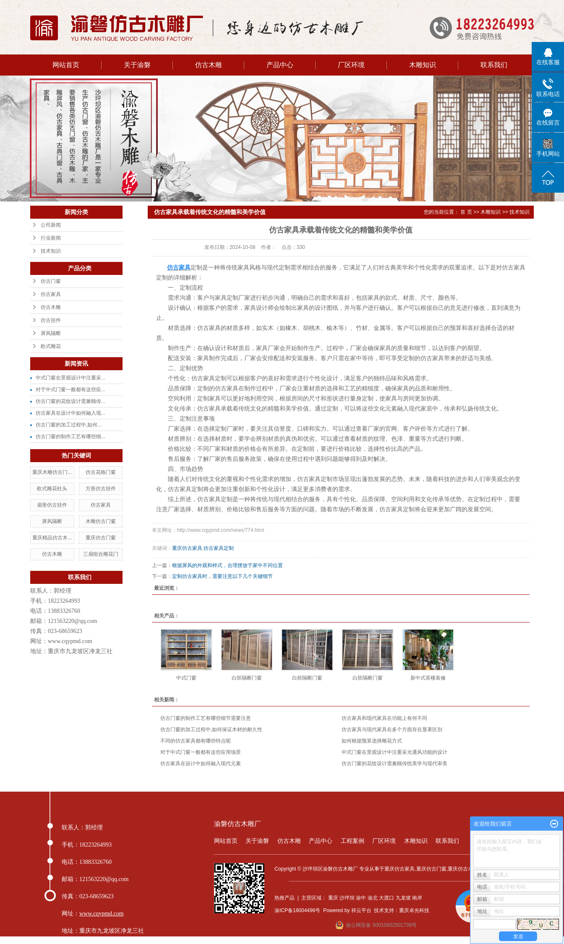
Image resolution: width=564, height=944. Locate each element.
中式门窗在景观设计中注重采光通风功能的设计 (394, 752)
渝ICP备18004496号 (297, 910)
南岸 (417, 898)
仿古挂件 (51, 320)
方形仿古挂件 (101, 489)
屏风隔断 (51, 333)
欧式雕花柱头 (52, 489)
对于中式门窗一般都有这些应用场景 (200, 752)
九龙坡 (403, 898)
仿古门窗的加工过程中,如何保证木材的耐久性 (211, 729)
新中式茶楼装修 (428, 678)
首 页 (466, 212)
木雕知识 (422, 64)
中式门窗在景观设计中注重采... (70, 378)
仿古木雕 (208, 64)
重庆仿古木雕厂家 (468, 869)
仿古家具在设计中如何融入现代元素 (200, 763)
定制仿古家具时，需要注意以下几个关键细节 (222, 576)
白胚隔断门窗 (247, 678)
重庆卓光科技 (414, 910)
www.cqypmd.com (70, 641)
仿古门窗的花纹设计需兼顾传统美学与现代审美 (394, 763)
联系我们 (493, 64)
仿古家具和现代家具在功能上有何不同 (384, 718)
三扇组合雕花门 (100, 554)
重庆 (333, 898)
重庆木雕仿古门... (52, 472)
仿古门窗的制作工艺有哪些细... (70, 436)
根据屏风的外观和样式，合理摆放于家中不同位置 (227, 565)
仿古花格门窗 (101, 472)
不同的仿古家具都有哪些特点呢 (195, 741)
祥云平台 (361, 910)
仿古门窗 (51, 281)
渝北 (373, 898)
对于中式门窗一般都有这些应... (70, 389)
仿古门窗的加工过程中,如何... (69, 425)
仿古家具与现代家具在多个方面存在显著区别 (392, 729)
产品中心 (279, 64)
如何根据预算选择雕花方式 (372, 741)
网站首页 (65, 64)
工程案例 (352, 840)
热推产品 (284, 898)
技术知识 (51, 251)
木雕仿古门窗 (101, 521)
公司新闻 (51, 225)
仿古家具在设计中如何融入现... (70, 413)
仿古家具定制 (219, 548)
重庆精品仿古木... (52, 538)
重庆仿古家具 (187, 548)
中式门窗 (186, 678)
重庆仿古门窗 (101, 538)
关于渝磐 (137, 64)
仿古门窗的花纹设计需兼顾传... (70, 401)
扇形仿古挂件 (52, 505)
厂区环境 (351, 64)
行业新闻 (51, 238)
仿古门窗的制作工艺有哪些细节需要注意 (205, 718)
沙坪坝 (347, 898)
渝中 (361, 898)
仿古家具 (51, 294)
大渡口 (386, 898)
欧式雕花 (51, 346)
